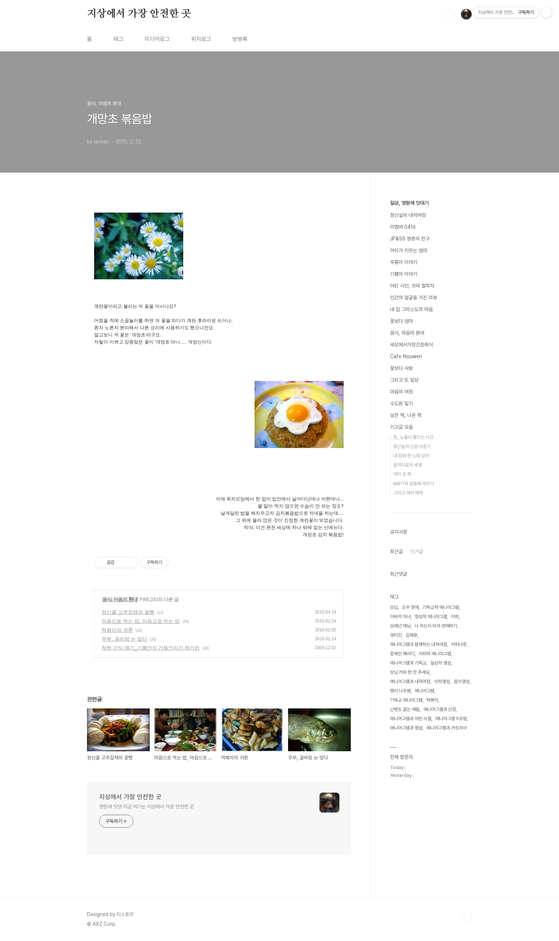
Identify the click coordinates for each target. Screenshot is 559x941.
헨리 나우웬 (400, 690)
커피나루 (459, 644)
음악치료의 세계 (407, 465)
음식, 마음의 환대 (120, 599)
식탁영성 (442, 681)
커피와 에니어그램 (435, 653)
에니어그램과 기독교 (408, 663)
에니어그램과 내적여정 (410, 681)
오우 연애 (410, 607)
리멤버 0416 (403, 227)
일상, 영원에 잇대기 (409, 203)
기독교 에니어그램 (406, 700)
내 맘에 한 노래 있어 (411, 455)
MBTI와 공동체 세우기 (413, 483)
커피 (455, 616)
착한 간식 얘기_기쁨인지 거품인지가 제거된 (151, 648)
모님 (394, 607)
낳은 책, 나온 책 (405, 415)
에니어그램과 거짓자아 (446, 728)
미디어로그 (157, 39)
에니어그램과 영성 (406, 728)
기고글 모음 (401, 427)
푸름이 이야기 (403, 262)
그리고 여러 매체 (408, 492)
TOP (466, 917)
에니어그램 (424, 690)
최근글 (396, 551)
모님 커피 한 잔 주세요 (410, 672)
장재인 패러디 (402, 653)
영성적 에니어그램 (431, 616)
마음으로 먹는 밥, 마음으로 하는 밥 (141, 621)
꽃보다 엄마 (401, 321)
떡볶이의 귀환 (117, 630)
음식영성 (462, 681)
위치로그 (201, 39)
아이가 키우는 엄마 (408, 250)
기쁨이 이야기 (403, 274)
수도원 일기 (401, 403)
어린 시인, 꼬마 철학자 (412, 286)
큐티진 (396, 635)
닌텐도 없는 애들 (405, 709)
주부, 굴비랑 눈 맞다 (124, 639)
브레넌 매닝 (400, 626)
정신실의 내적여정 (408, 215)
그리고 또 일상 (404, 380)
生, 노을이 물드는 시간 (413, 437)
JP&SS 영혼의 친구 (410, 238)
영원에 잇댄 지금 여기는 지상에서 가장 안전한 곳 (146, 806)
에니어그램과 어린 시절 (410, 718)
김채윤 (411, 635)
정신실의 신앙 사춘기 (412, 446)
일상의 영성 (440, 663)
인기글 (416, 551)
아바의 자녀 (400, 616)
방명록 (239, 39)
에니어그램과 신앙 (440, 709)
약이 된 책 (402, 474)
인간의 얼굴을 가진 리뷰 (413, 297)
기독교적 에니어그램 (440, 607)
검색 (450, 14)
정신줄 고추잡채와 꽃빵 (128, 612)
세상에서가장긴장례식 (411, 344)
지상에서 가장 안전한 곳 (139, 14)
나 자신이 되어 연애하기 (436, 626)
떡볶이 (432, 700)
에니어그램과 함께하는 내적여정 (418, 644)
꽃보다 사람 (401, 368)
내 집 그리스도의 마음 (411, 309)
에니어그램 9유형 (451, 718)
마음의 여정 (401, 392)
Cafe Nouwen (406, 356)
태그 (118, 39)
